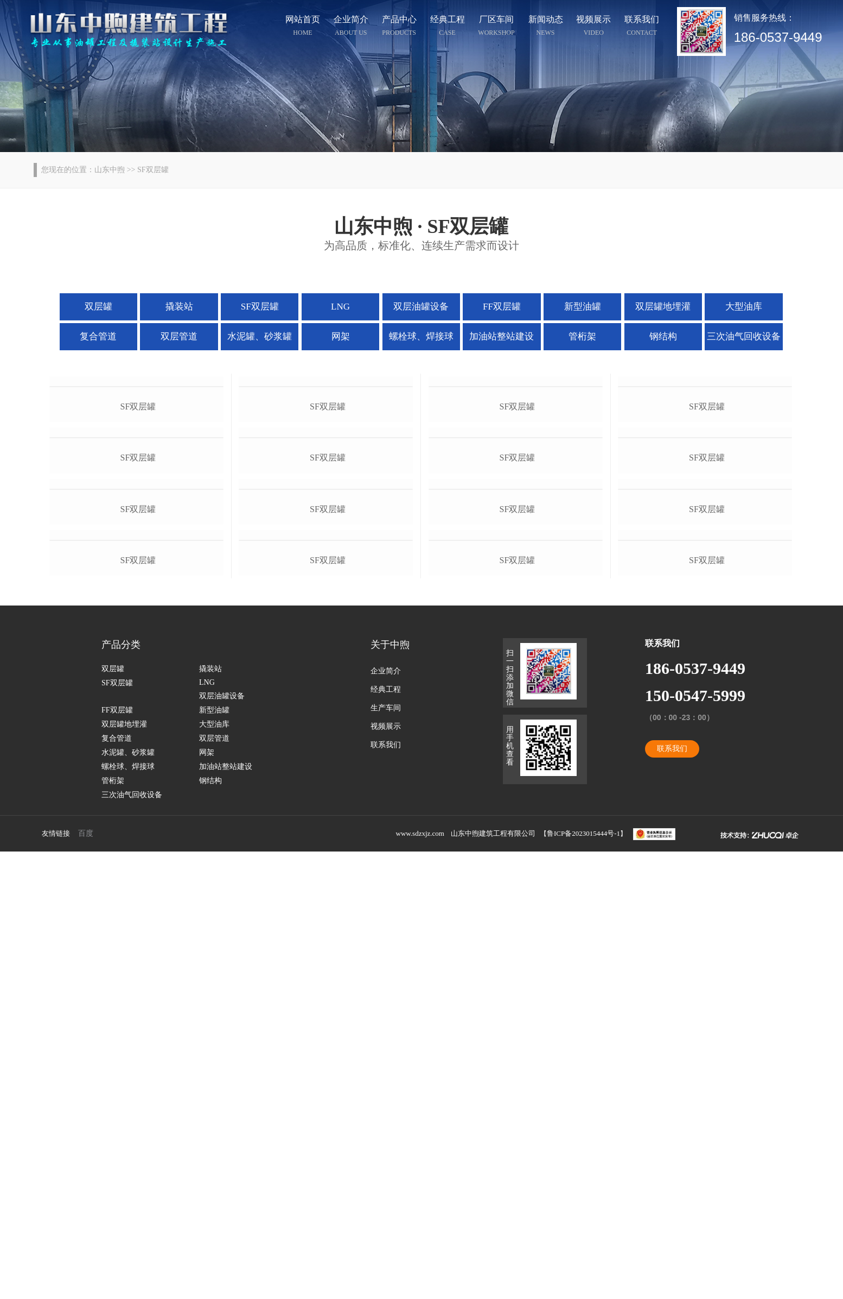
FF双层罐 (502, 306)
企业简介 (351, 27)
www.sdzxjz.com (420, 1281)
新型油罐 (582, 306)
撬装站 (179, 306)
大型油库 (743, 306)
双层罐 (98, 306)
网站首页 (302, 27)
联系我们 (641, 27)
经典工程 (447, 27)
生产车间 (386, 1155)
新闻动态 (545, 27)
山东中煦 (109, 170)
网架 (340, 336)
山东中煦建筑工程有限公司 (493, 1281)
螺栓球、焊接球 (421, 336)
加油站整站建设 (501, 336)
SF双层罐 (260, 306)
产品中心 (399, 27)
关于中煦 (390, 1092)
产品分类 (120, 1092)
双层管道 (179, 336)
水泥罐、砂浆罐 (259, 336)
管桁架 (582, 336)
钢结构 (663, 336)
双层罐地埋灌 (663, 306)
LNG (340, 306)
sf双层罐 (138, 518)
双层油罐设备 (421, 306)
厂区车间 (496, 27)
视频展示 (593, 27)
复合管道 (98, 336)
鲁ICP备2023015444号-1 (583, 1281)
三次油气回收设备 (744, 336)
